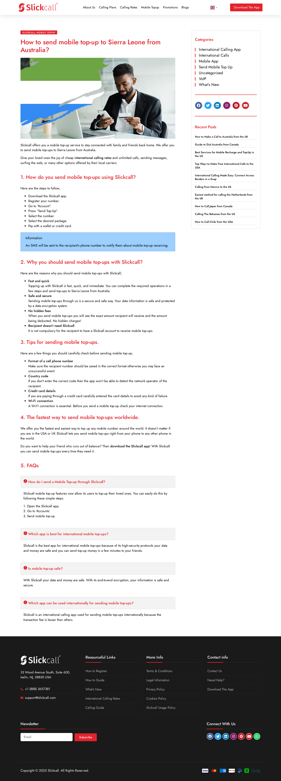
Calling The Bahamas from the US (215, 214)
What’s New (93, 689)
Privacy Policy (155, 689)
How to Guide (95, 680)
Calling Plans (107, 7)
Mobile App (208, 61)
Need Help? (216, 680)
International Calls (214, 55)
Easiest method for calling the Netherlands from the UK (224, 196)
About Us (89, 7)
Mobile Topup (150, 7)
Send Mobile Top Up (215, 67)
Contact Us (214, 671)
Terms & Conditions (159, 671)
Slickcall (25, 145)
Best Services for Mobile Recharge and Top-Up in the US (224, 154)
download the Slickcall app (129, 446)
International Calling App (220, 49)
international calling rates (93, 157)
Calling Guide (95, 707)
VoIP (202, 79)
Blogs (185, 7)
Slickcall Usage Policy (160, 707)
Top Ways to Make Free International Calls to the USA (224, 165)
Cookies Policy (156, 698)
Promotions (170, 7)
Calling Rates (128, 7)
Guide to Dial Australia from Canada (217, 144)
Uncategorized (211, 73)
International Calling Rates (103, 698)
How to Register (96, 671)
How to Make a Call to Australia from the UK (221, 137)
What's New (209, 84)
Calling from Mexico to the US (213, 187)
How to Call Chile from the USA (214, 222)
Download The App (220, 689)
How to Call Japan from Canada (213, 206)
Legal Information (158, 680)
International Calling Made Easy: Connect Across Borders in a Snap (224, 177)
